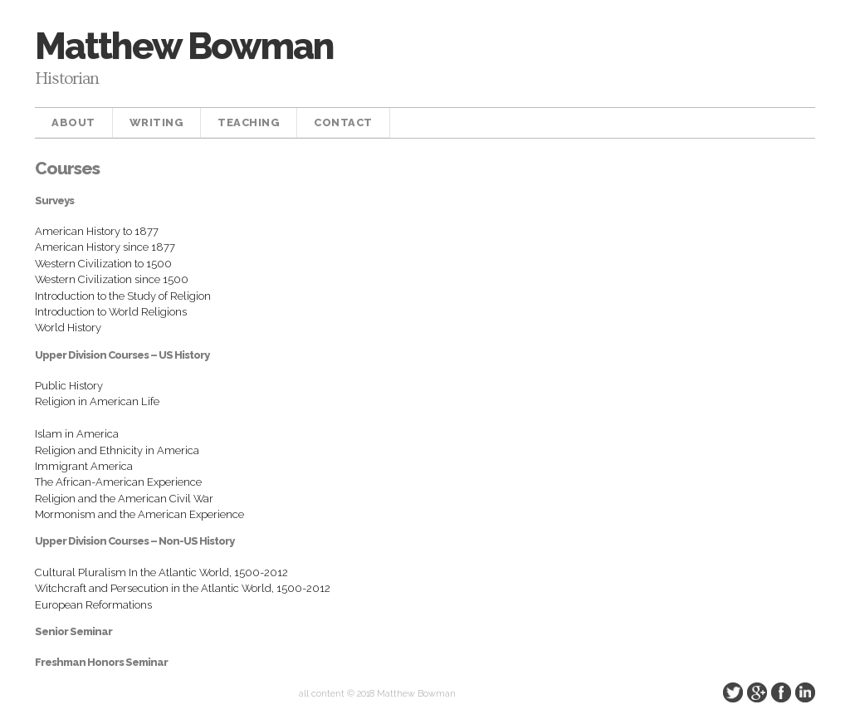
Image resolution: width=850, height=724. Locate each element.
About (73, 122)
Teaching (248, 122)
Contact (343, 122)
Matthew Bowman (184, 45)
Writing (156, 122)
